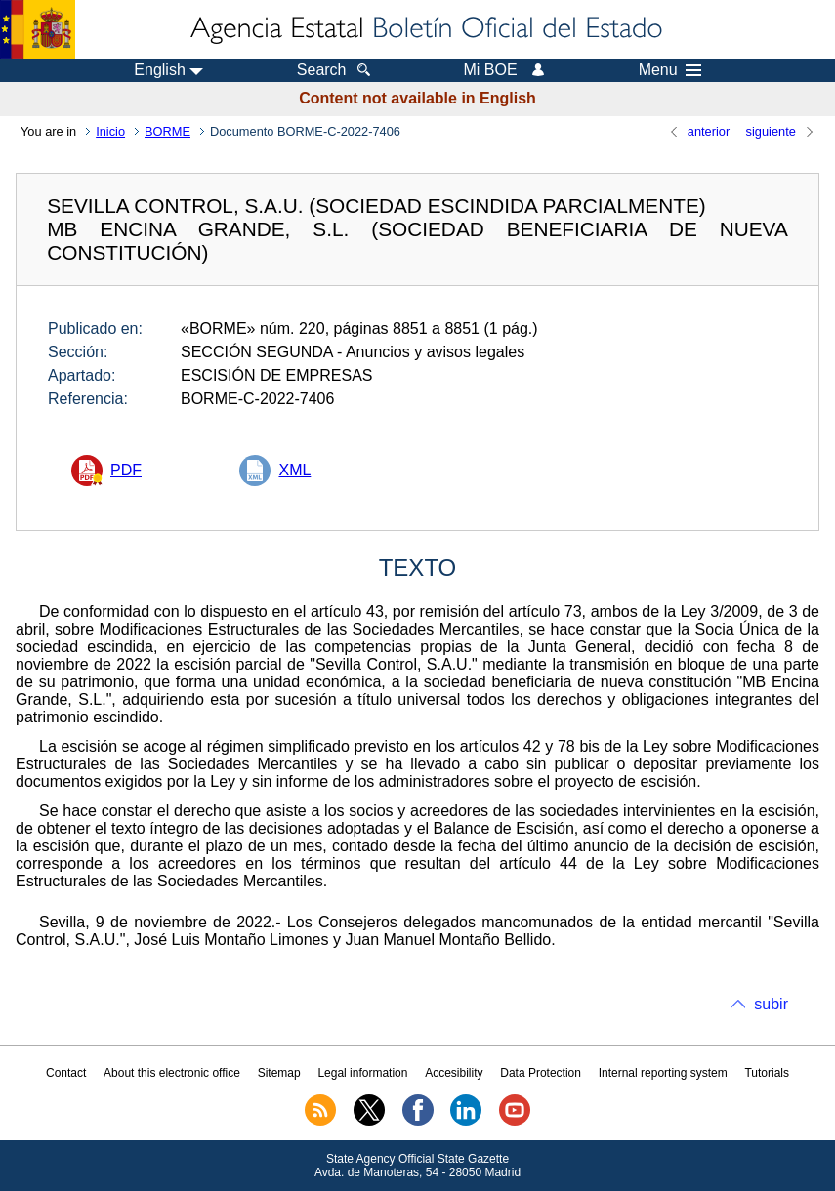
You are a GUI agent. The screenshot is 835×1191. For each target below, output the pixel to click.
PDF (126, 470)
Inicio (110, 131)
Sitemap (279, 1073)
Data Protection (540, 1073)
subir (771, 1004)
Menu (670, 70)
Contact (66, 1073)
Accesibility (453, 1073)
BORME (167, 131)
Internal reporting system (663, 1073)
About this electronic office (172, 1073)
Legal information (362, 1073)
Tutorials (766, 1073)
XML (294, 470)
